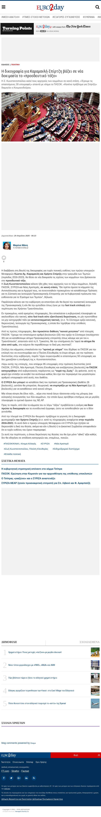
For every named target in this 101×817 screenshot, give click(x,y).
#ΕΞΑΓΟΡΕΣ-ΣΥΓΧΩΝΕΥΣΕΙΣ (66, 17)
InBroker (7, 789)
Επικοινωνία (18, 762)
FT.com (5, 771)
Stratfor (15, 771)
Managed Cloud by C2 (22, 811)
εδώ (43, 31)
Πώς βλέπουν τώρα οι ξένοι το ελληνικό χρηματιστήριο (32, 678)
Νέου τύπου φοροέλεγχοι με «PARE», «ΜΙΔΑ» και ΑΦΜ (31, 665)
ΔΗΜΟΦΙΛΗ (9, 642)
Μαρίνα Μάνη (20, 245)
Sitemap (29, 762)
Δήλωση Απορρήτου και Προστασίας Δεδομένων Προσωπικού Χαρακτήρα (32, 799)
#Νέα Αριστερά (61, 443)
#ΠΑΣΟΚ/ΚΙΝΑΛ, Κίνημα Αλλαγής (20, 443)
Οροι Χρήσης (41, 762)
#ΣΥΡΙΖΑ (45, 443)
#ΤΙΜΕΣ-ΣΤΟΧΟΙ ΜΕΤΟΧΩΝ (36, 17)
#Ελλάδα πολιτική (12, 454)
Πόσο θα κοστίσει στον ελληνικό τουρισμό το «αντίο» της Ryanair (37, 703)
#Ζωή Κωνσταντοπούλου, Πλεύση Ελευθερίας (26, 449)
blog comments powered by (18, 743)
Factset (25, 771)
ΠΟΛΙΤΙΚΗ (15, 65)
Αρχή (76, 755)
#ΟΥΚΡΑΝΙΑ (89, 17)
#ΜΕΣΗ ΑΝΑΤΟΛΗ (10, 17)
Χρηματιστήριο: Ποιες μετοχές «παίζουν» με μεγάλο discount (35, 652)
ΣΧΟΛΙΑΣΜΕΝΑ (90, 642)
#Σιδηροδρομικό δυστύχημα (66, 449)
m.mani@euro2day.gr (20, 248)
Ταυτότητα (5, 762)
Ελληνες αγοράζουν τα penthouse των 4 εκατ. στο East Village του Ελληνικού (41, 690)
